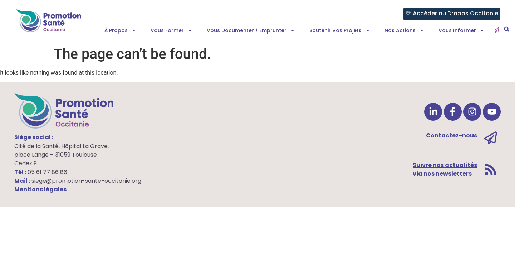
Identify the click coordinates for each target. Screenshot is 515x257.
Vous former (171, 30)
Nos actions (404, 30)
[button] (506, 29)
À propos (120, 30)
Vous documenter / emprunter (251, 30)
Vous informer (461, 30)
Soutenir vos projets (339, 30)
